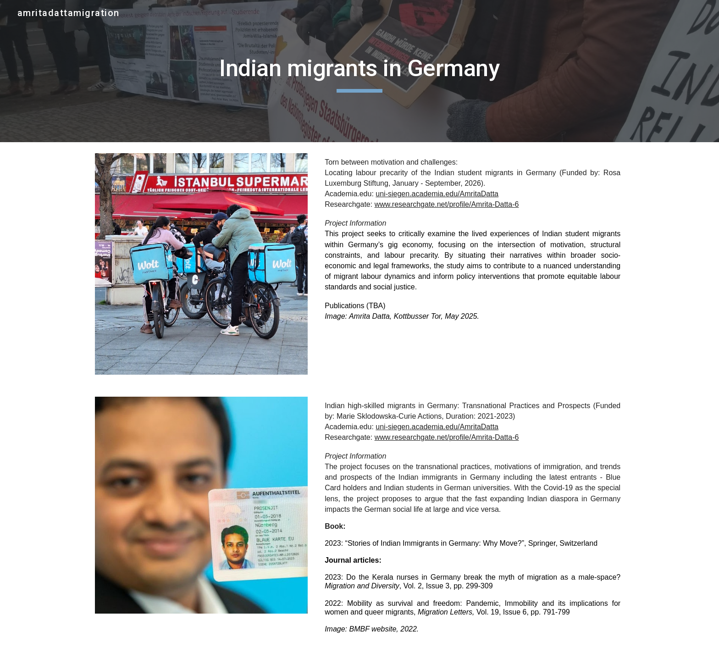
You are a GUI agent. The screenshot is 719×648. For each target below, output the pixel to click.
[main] (359, 71)
